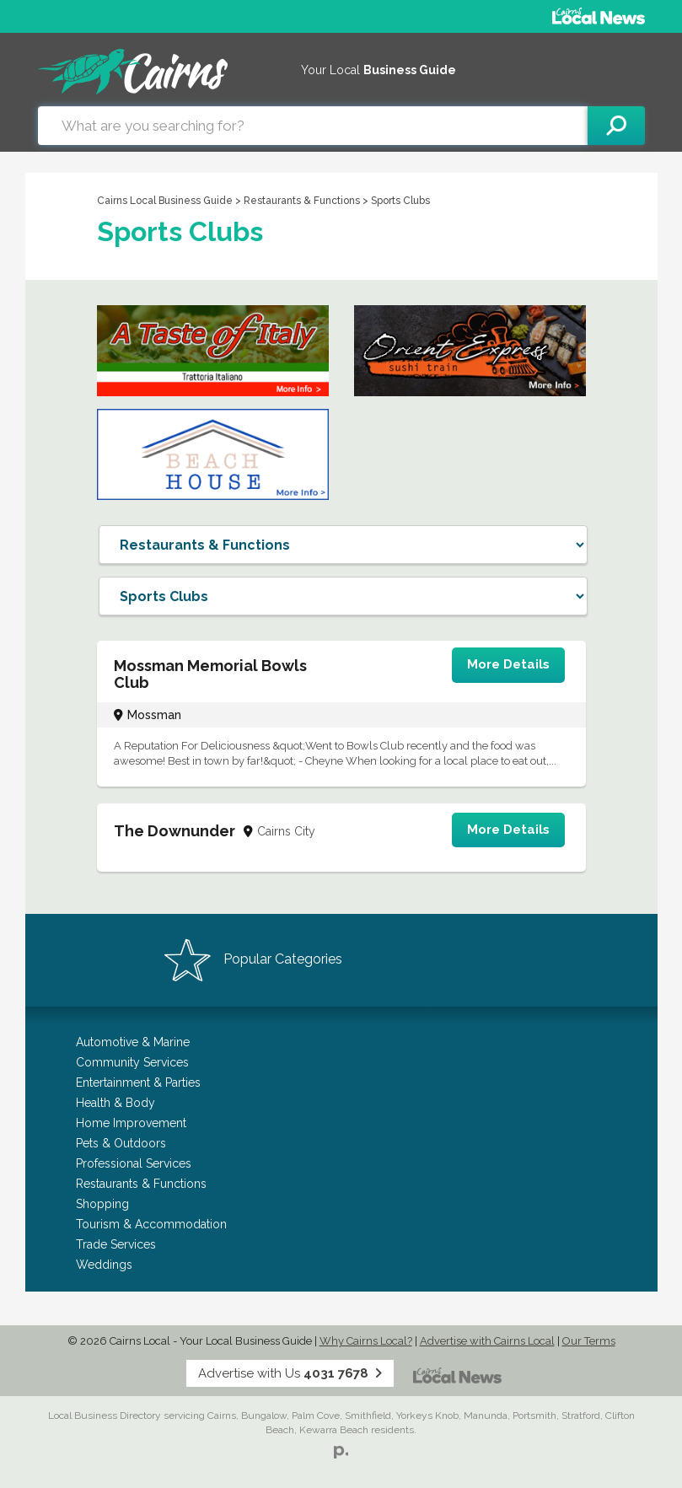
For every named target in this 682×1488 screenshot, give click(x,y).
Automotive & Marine (133, 1042)
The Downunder (174, 831)
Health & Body (115, 1102)
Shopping (102, 1204)
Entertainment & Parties (138, 1082)
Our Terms (588, 1341)
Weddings (104, 1264)
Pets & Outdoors (121, 1143)
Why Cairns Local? (366, 1341)
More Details (508, 664)
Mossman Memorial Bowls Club (210, 674)
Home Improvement (131, 1123)
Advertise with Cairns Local (487, 1341)
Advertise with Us (290, 1373)
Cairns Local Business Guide (165, 201)
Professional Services (133, 1163)
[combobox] (313, 125)
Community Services (132, 1062)
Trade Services (116, 1244)
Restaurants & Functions (302, 201)
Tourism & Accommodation (151, 1224)
